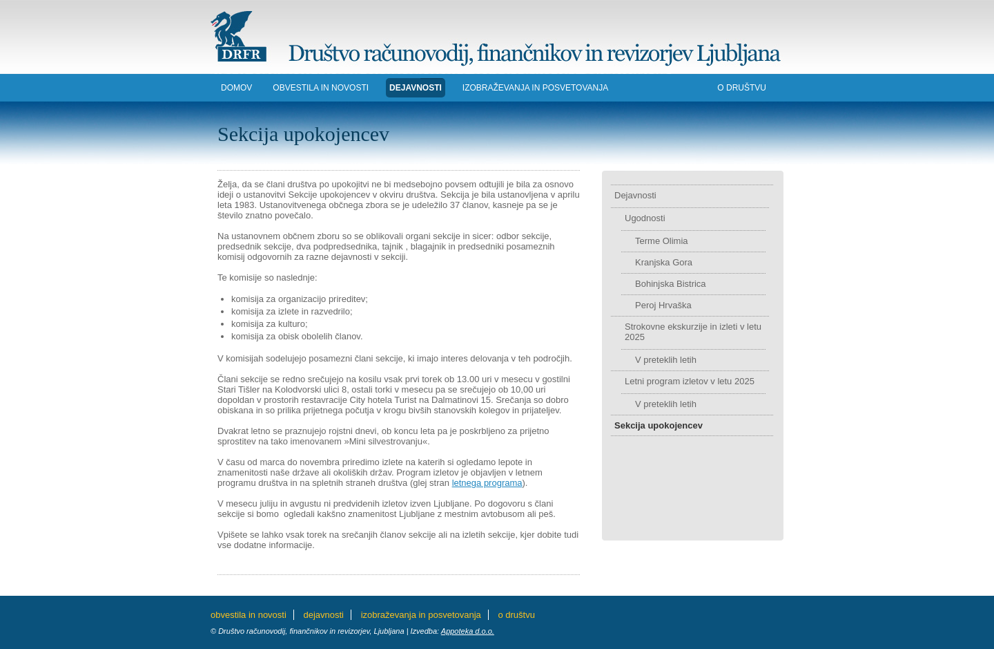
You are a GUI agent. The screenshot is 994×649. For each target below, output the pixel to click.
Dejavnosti (635, 195)
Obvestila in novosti (321, 88)
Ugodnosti (645, 218)
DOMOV (236, 88)
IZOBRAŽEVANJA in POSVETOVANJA (535, 88)
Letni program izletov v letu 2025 (689, 381)
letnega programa (487, 483)
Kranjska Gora (663, 262)
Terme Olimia (661, 241)
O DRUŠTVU (741, 88)
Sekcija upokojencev (658, 425)
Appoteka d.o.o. (467, 631)
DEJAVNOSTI (415, 88)
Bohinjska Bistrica (670, 284)
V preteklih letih (665, 360)
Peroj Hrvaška (663, 305)
